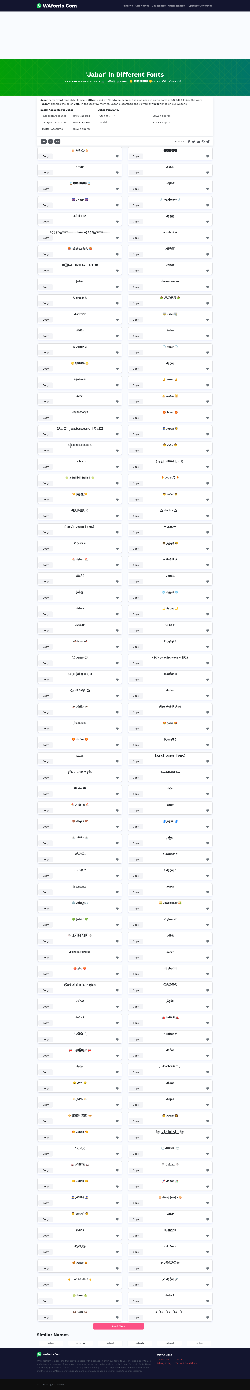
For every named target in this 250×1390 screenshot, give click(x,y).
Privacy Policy (164, 1363)
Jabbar (199, 1343)
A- (43, 141)
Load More (118, 1326)
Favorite (128, 5)
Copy (46, 156)
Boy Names (159, 5)
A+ (57, 141)
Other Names (176, 5)
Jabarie (139, 1343)
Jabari (110, 1343)
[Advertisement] (125, 35)
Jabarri (169, 1343)
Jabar (50, 1343)
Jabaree (80, 1343)
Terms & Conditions (186, 1363)
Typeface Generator (199, 5)
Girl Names (142, 5)
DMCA (179, 1359)
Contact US (163, 1359)
